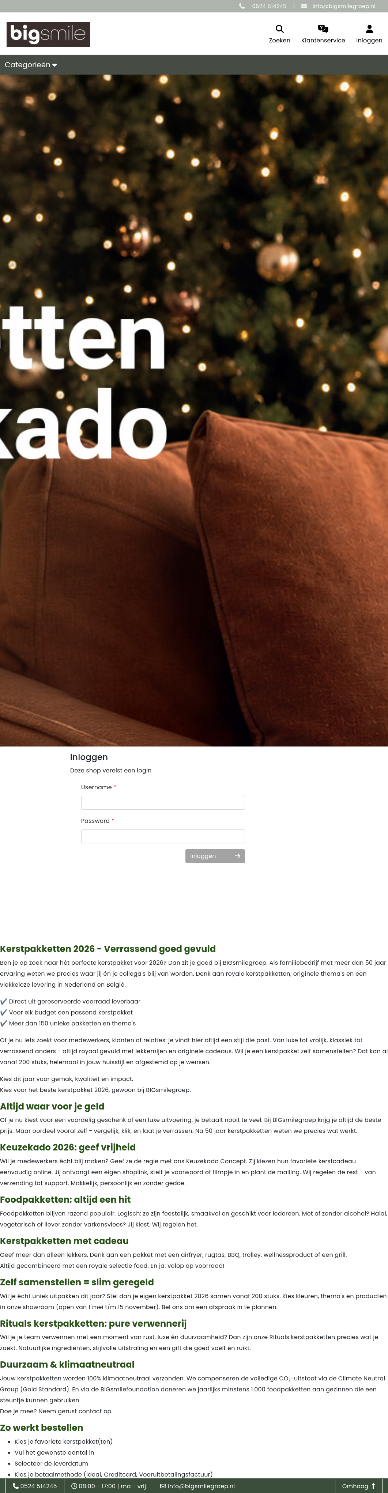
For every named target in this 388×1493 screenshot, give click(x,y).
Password (97, 821)
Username (99, 787)
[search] (279, 35)
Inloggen (215, 856)
